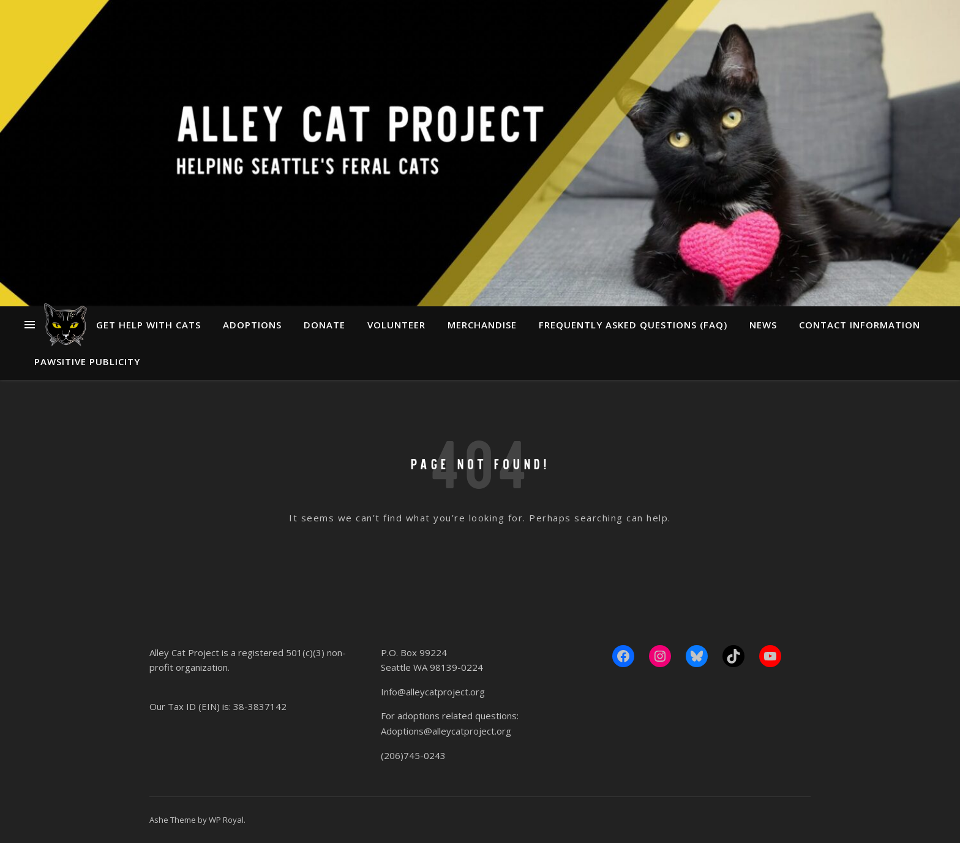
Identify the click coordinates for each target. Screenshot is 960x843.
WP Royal (226, 819)
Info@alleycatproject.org (433, 692)
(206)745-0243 (413, 755)
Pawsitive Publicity (87, 361)
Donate (324, 325)
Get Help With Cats (148, 325)
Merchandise (482, 325)
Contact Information (859, 325)
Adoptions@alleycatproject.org (446, 731)
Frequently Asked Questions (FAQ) (633, 325)
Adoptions (252, 325)
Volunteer (396, 325)
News (763, 325)
